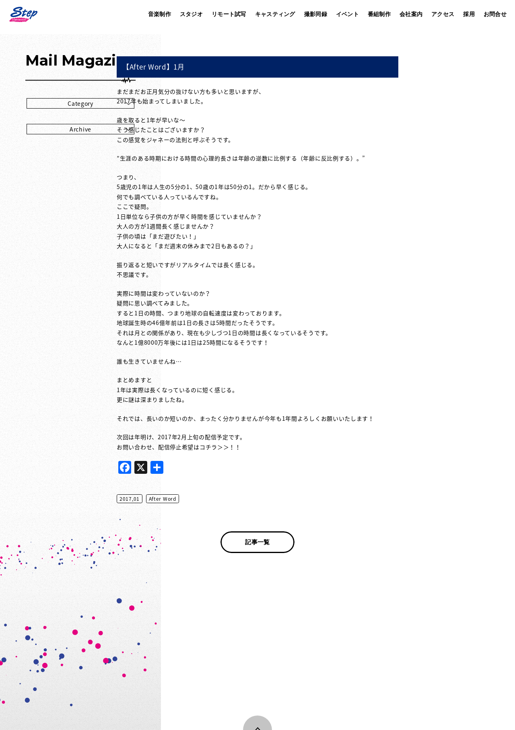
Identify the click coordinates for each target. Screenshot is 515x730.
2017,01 (210, 498)
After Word (243, 498)
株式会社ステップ (23, 14)
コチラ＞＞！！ (300, 447)
